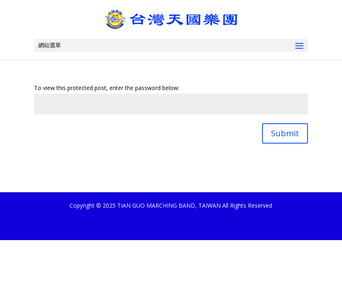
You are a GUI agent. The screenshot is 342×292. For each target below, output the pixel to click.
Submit (285, 133)
